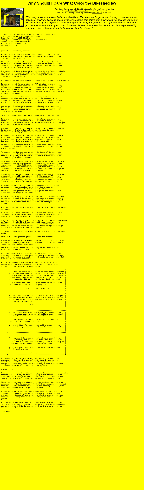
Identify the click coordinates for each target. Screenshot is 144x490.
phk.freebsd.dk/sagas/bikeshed (76, 11)
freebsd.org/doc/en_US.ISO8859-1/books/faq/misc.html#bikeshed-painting (86, 9)
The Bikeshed (97, 13)
